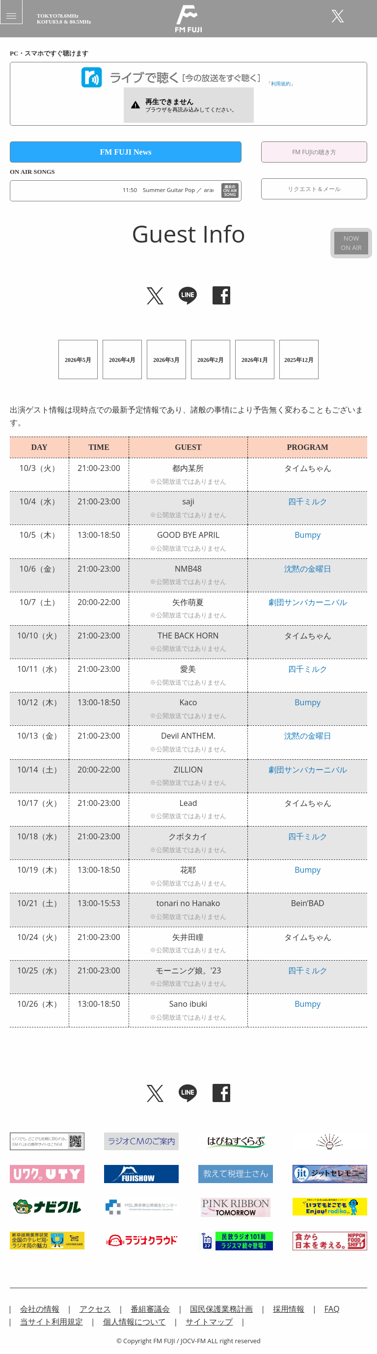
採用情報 (288, 1308)
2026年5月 (78, 360)
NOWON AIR (351, 243)
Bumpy (308, 534)
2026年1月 (255, 360)
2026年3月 (166, 360)
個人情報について (134, 1321)
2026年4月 (122, 360)
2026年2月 (210, 360)
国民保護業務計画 (221, 1308)
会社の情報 (39, 1308)
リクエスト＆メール (314, 189)
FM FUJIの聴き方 (314, 152)
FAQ (332, 1308)
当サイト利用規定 (51, 1321)
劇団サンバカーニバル (308, 602)
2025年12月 (299, 360)
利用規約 (281, 83)
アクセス (95, 1308)
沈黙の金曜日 (307, 568)
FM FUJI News (126, 152)
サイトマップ (209, 1321)
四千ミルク (307, 501)
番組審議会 (150, 1308)
